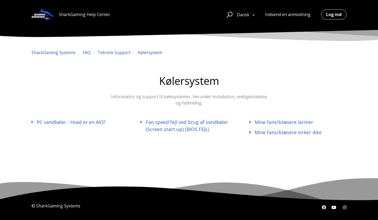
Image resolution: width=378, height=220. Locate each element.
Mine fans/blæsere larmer (284, 122)
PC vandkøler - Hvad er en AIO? (71, 122)
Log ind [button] (334, 14)
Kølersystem (150, 52)
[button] (229, 14)
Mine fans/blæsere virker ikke (288, 132)
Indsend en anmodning (288, 14)
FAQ (87, 52)
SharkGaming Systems (54, 52)
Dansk (243, 15)
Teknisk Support (114, 52)
